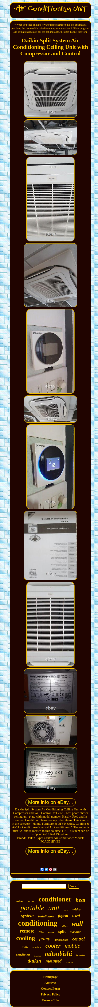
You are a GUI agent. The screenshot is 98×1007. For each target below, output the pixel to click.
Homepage (50, 976)
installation (46, 916)
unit (53, 908)
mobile (72, 946)
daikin (34, 961)
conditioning (38, 923)
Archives (50, 982)
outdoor (36, 947)
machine (75, 932)
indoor (20, 901)
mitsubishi (58, 953)
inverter (80, 955)
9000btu (69, 962)
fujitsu (63, 916)
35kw (24, 947)
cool (64, 925)
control (78, 939)
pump (44, 938)
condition (23, 955)
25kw (41, 932)
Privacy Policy (50, 994)
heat (80, 900)
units (31, 901)
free (66, 910)
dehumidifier (61, 939)
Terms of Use (50, 1000)
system (27, 915)
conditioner (55, 899)
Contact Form (50, 988)
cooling (25, 938)
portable (32, 908)
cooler (53, 945)
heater (51, 932)
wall (77, 923)
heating (37, 956)
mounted (54, 961)
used (76, 916)
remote (27, 931)
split (62, 931)
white (76, 910)
